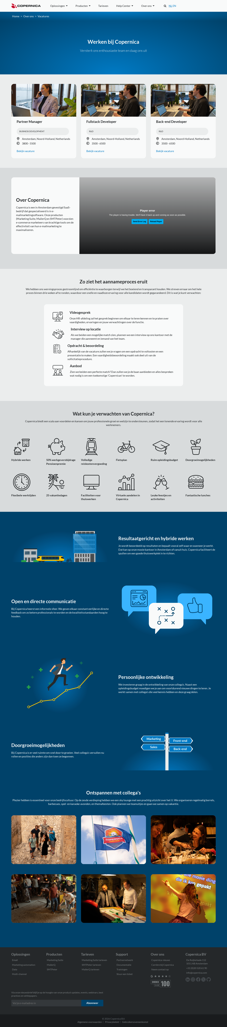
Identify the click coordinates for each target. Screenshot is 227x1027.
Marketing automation (23, 964)
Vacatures (43, 16)
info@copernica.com (196, 972)
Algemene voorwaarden (89, 1021)
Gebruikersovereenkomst (135, 1021)
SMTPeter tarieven (91, 964)
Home (15, 16)
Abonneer (92, 1003)
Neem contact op (160, 969)
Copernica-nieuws (160, 960)
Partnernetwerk (125, 960)
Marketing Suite (55, 960)
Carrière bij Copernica (162, 964)
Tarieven (103, 5)
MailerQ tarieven (90, 969)
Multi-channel (19, 974)
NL (170, 5)
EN (174, 5)
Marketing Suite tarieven (94, 960)
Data (14, 969)
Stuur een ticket (125, 974)
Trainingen (122, 969)
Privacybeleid (112, 1021)
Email (15, 960)
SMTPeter (52, 969)
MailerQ (51, 964)
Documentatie (124, 964)
